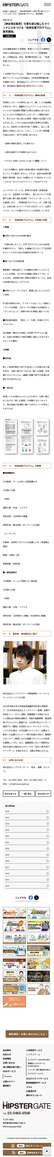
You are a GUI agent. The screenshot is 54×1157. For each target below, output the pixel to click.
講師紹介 (7, 1085)
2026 (7, 811)
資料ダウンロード (34, 1095)
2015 (7, 879)
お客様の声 (31, 1091)
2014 (7, 886)
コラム (29, 1086)
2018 (7, 861)
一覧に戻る (27, 793)
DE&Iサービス (9, 1071)
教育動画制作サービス (36, 1082)
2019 (7, 854)
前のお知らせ (10, 793)
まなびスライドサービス (37, 1078)
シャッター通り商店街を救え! (39, 1069)
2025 (7, 817)
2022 (7, 836)
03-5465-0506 (18, 1112)
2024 (7, 823)
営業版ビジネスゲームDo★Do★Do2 (36, 1064)
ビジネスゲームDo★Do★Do (39, 1059)
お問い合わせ (9, 1062)
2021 (7, 842)
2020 (7, 848)
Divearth (8, 1076)
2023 (7, 830)
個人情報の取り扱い (12, 1066)
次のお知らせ (43, 793)
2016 (7, 873)
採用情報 (7, 1058)
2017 (7, 867)
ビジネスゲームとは (35, 1073)
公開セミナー (9, 1081)
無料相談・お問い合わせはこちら (27, 1034)
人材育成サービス (34, 1050)
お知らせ (7, 1054)
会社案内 (7, 1050)
